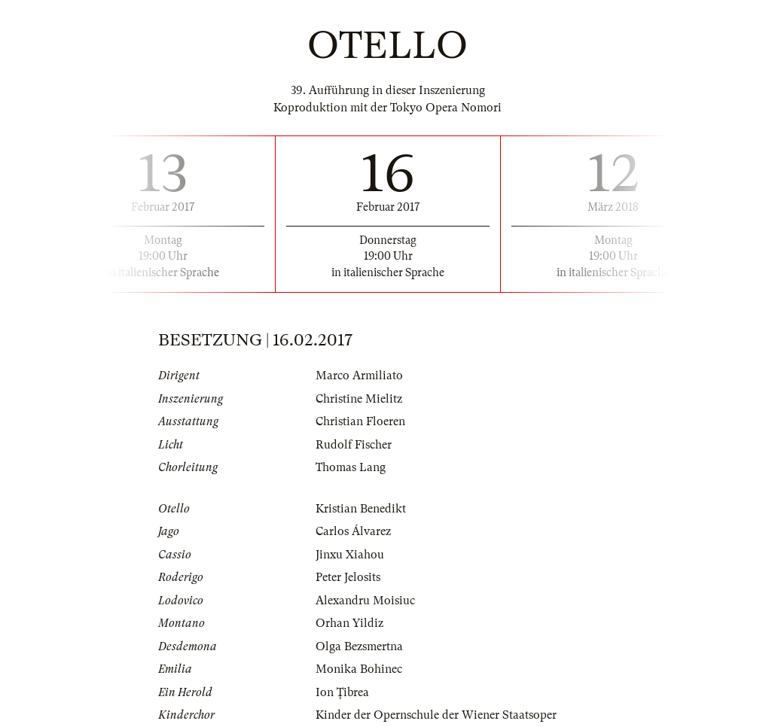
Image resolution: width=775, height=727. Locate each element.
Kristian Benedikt (361, 509)
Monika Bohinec (359, 669)
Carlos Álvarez (353, 531)
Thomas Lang (351, 467)
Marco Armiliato (359, 375)
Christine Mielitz (359, 399)
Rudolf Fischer (354, 445)
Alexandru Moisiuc (365, 600)
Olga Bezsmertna (359, 646)
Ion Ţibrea (342, 692)
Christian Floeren (360, 421)
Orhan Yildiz (349, 623)
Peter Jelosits (348, 577)
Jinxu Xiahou (350, 554)
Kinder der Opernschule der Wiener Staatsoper (436, 715)
